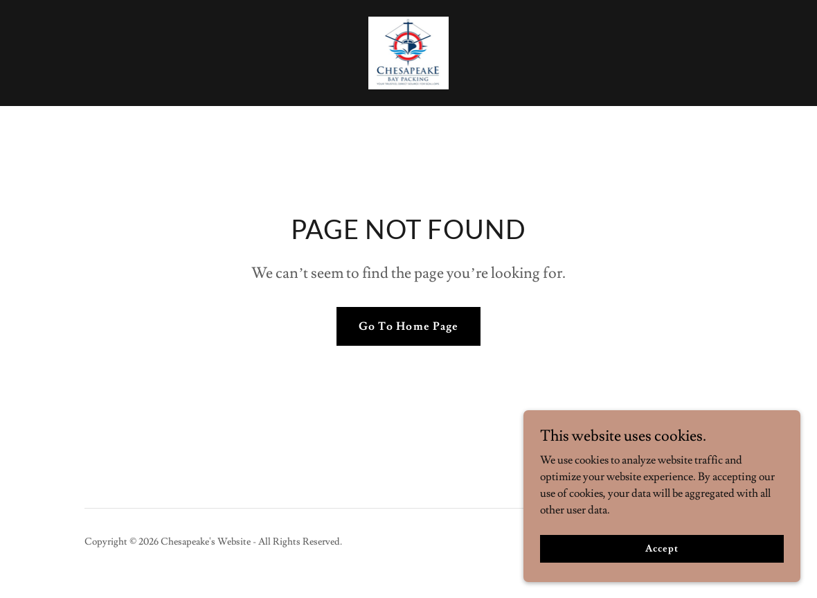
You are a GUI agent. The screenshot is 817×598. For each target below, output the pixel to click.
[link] (408, 51)
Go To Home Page (408, 326)
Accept (661, 548)
